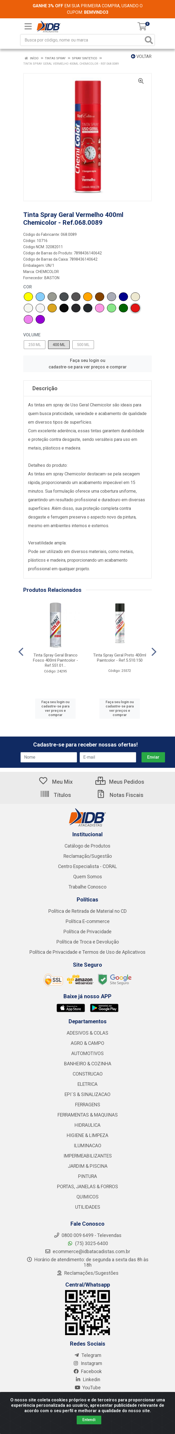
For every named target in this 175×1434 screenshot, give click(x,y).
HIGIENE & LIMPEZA (87, 1135)
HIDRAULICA (87, 1125)
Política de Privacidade (87, 931)
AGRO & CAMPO (87, 1043)
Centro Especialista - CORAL (87, 866)
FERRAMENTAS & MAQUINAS (88, 1115)
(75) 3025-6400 (87, 1243)
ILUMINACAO (87, 1145)
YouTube (88, 1387)
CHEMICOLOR (47, 271)
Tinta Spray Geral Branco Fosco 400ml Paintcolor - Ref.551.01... (55, 660)
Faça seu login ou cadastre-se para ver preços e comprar (88, 363)
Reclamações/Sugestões (87, 1273)
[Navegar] (21, 652)
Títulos (55, 795)
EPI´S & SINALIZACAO (87, 1094)
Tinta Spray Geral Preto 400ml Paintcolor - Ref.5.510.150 (119, 658)
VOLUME (32, 334)
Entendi (89, 1420)
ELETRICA (87, 1084)
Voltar (141, 56)
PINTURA (87, 1176)
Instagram (87, 1363)
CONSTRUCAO (88, 1074)
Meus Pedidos (119, 782)
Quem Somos (87, 876)
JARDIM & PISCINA (87, 1166)
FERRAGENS (87, 1104)
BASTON (51, 278)
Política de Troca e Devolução (87, 942)
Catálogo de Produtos (87, 846)
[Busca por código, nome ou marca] (82, 40)
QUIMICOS (87, 1197)
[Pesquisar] (148, 40)
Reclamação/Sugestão (87, 856)
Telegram (87, 1355)
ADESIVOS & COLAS (87, 1033)
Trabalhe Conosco (87, 887)
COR (27, 286)
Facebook (87, 1371)
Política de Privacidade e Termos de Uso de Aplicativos (87, 952)
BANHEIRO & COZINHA (87, 1063)
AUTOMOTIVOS (87, 1053)
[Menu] (28, 26)
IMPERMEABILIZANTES (87, 1156)
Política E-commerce (88, 921)
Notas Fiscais (119, 795)
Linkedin (87, 1379)
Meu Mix (55, 782)
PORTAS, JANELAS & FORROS (87, 1186)
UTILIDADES (87, 1207)
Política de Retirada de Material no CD (87, 911)
